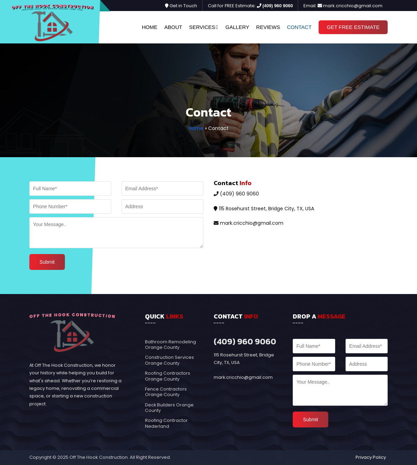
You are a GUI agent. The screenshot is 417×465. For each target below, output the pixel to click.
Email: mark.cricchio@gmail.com (342, 5)
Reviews (268, 27)
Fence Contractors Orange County (166, 391)
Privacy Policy (371, 457)
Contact (299, 27)
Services (202, 27)
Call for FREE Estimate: (250, 5)
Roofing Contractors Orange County (167, 376)
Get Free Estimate (353, 27)
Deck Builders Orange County (169, 407)
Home (149, 27)
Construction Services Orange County (169, 360)
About (173, 27)
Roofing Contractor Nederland (166, 423)
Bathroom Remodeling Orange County (170, 344)
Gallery (237, 27)
